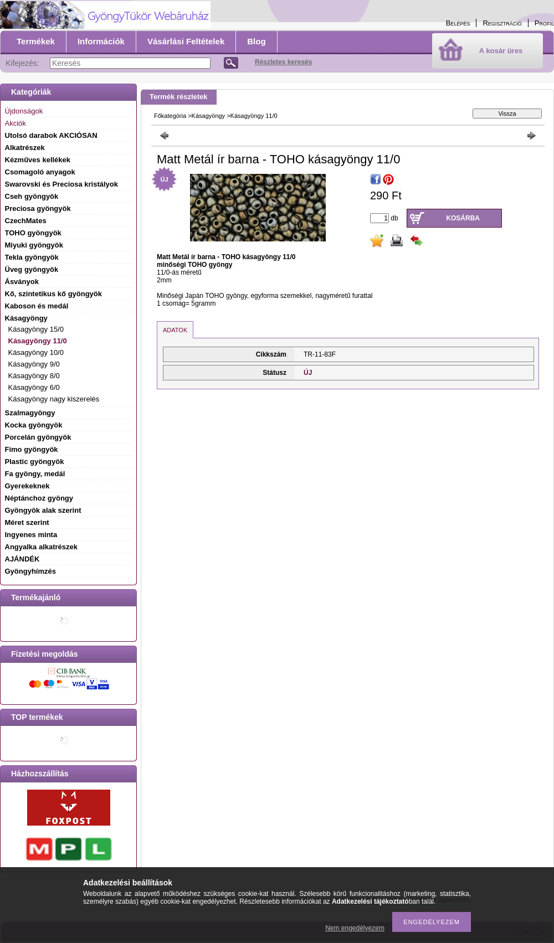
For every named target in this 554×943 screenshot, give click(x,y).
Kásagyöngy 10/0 (36, 352)
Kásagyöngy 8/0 (34, 376)
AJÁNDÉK (22, 559)
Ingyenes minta (31, 534)
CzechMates (26, 221)
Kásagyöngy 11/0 (37, 341)
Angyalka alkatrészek (41, 547)
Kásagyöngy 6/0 (34, 387)
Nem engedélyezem (354, 928)
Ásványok (22, 281)
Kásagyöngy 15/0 (36, 329)
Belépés (458, 23)
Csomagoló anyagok (40, 172)
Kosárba (463, 218)
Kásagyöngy (208, 115)
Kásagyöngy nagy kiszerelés (54, 399)
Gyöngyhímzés (30, 571)
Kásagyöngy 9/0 (34, 364)
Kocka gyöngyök (34, 425)
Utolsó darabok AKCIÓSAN (51, 135)
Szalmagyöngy (30, 413)
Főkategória (170, 115)
